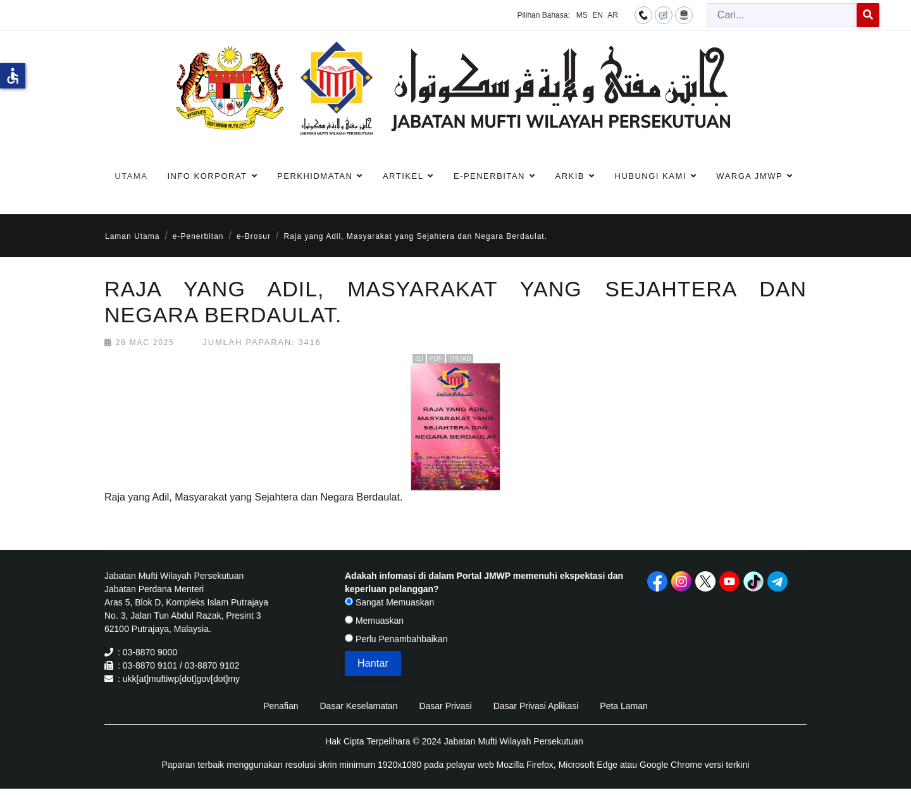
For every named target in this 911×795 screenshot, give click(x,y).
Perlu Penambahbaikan (396, 639)
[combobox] (782, 15)
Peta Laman (624, 706)
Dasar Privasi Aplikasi (536, 706)
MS (582, 15)
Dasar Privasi (445, 706)
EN (597, 15)
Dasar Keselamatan (358, 706)
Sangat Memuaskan (389, 602)
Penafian (280, 706)
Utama (131, 176)
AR (612, 15)
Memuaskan (374, 621)
